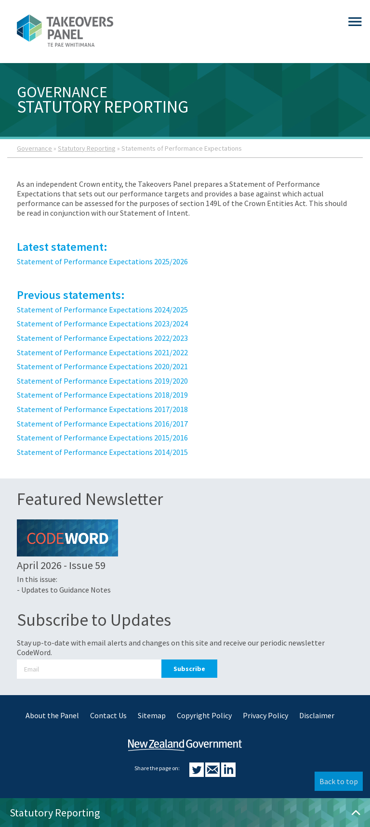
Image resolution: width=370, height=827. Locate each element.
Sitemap (152, 715)
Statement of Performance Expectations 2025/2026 (102, 261)
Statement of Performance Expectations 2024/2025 (102, 309)
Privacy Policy (265, 715)
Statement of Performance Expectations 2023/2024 (102, 323)
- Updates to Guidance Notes (64, 589)
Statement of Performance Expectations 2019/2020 (102, 381)
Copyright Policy (204, 715)
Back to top (338, 781)
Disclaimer (316, 715)
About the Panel (52, 715)
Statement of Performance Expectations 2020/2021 (102, 366)
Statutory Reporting (87, 148)
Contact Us (108, 715)
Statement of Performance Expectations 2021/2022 (102, 352)
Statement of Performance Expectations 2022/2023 (102, 338)
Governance (34, 148)
